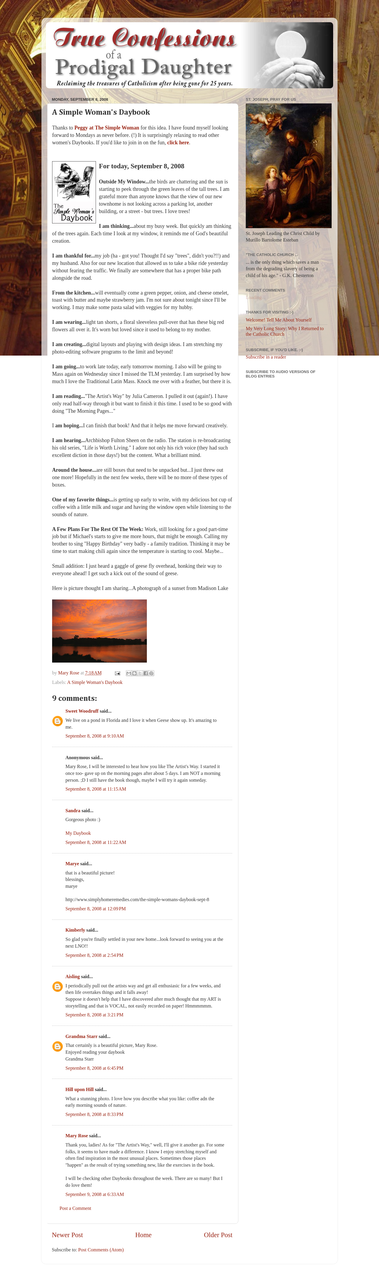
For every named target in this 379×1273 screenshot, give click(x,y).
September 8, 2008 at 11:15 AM (95, 789)
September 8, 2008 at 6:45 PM (94, 1068)
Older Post (218, 1235)
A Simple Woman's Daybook (95, 682)
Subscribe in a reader (266, 357)
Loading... (255, 297)
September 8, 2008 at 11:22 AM (95, 842)
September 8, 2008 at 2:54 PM (94, 955)
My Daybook (78, 833)
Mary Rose (76, 1135)
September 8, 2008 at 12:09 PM (95, 908)
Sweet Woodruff (82, 711)
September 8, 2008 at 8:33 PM (94, 1114)
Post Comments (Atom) (101, 1250)
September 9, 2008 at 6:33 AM (94, 1194)
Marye (72, 863)
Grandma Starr (81, 1036)
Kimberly (75, 930)
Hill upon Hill (79, 1089)
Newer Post (67, 1235)
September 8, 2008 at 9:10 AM (94, 736)
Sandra (72, 810)
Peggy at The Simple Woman (106, 128)
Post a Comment (75, 1208)
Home (143, 1235)
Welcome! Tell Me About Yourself (279, 320)
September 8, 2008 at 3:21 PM (94, 1015)
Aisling (72, 976)
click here (178, 142)
